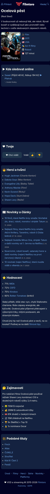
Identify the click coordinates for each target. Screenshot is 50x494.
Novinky (39, 473)
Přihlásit (6, 4)
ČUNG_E (9, 452)
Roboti (28, 49)
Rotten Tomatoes (18, 295)
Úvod (8, 473)
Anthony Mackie (13, 187)
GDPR (29, 486)
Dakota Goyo (11, 179)
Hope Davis (10, 195)
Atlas (7, 448)
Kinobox (14, 291)
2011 (27, 38)
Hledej (44, 4)
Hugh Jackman (12, 175)
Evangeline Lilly (12, 183)
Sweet (8, 75)
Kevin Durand (11, 191)
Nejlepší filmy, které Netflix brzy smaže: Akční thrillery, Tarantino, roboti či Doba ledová (24, 232)
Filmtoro (42, 482)
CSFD (12, 287)
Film (27, 34)
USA (27, 42)
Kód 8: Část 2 (11, 460)
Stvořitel (9, 456)
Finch (7, 444)
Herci (23, 473)
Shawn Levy (11, 200)
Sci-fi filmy (30, 46)
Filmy (15, 473)
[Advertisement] (24, 114)
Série (30, 473)
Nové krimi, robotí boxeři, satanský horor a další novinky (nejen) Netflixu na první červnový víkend (25, 254)
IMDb (11, 283)
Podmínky (22, 486)
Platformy (25, 477)
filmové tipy (35, 324)
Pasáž (8, 464)
